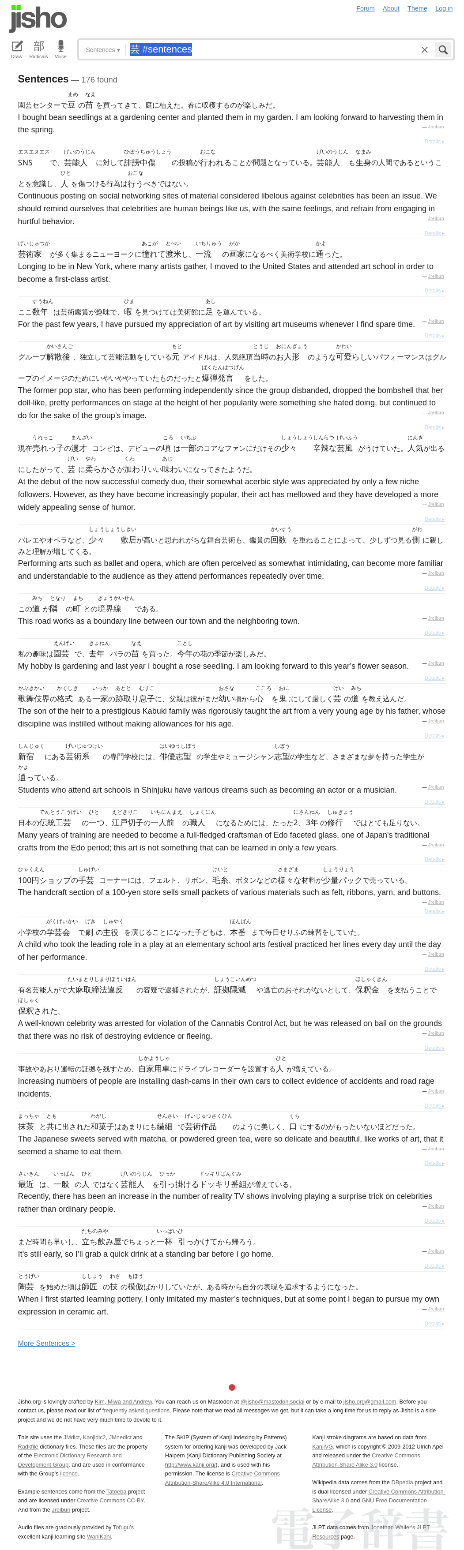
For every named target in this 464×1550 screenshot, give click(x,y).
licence (69, 1473)
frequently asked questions (136, 1410)
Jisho (38, 19)
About (391, 8)
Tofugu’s (123, 1527)
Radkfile (28, 1446)
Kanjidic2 (94, 1437)
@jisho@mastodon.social (273, 1401)
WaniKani (99, 1536)
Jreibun (436, 126)
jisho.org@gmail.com (369, 1401)
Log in (444, 8)
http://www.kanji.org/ (190, 1464)
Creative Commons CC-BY (110, 1500)
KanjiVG (322, 1446)
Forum (365, 8)
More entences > (46, 1343)
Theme (417, 8)
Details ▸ (434, 142)
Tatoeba (116, 1491)
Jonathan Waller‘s (392, 1527)
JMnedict (120, 1437)
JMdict (72, 1437)
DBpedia (402, 1482)
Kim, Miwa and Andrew (123, 1401)
